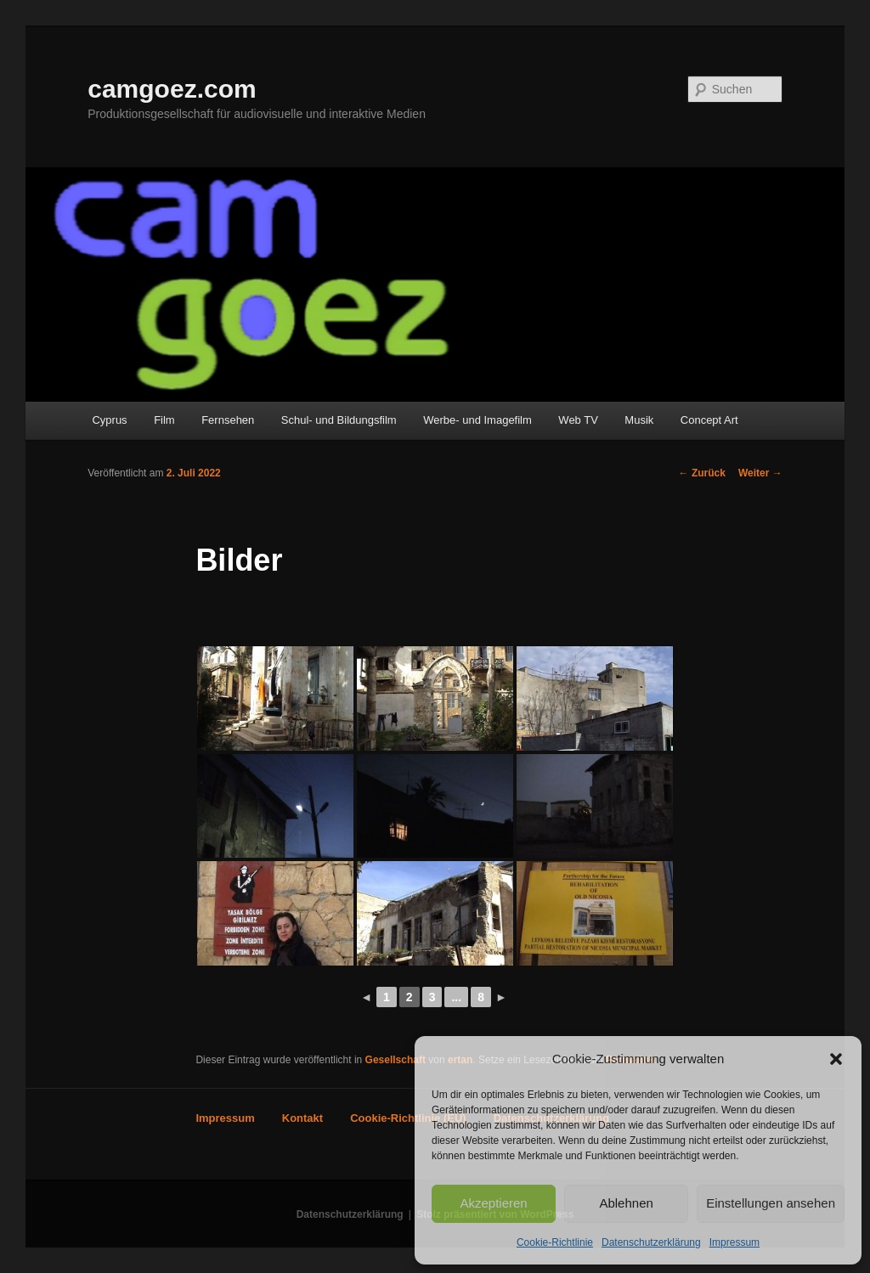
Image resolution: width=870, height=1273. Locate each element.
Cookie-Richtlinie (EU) (408, 1118)
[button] (836, 1059)
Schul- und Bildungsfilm (339, 420)
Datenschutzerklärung (651, 1242)
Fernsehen (227, 420)
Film (164, 420)
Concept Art (709, 420)
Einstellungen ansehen (770, 1203)
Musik (638, 420)
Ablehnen (625, 1203)
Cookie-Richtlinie (555, 1242)
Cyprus (109, 420)
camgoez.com (172, 89)
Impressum (734, 1242)
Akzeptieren (493, 1203)
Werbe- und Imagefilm (477, 420)
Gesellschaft (395, 1060)
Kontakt (302, 1118)
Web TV (577, 420)
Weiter (760, 473)
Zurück (702, 473)
